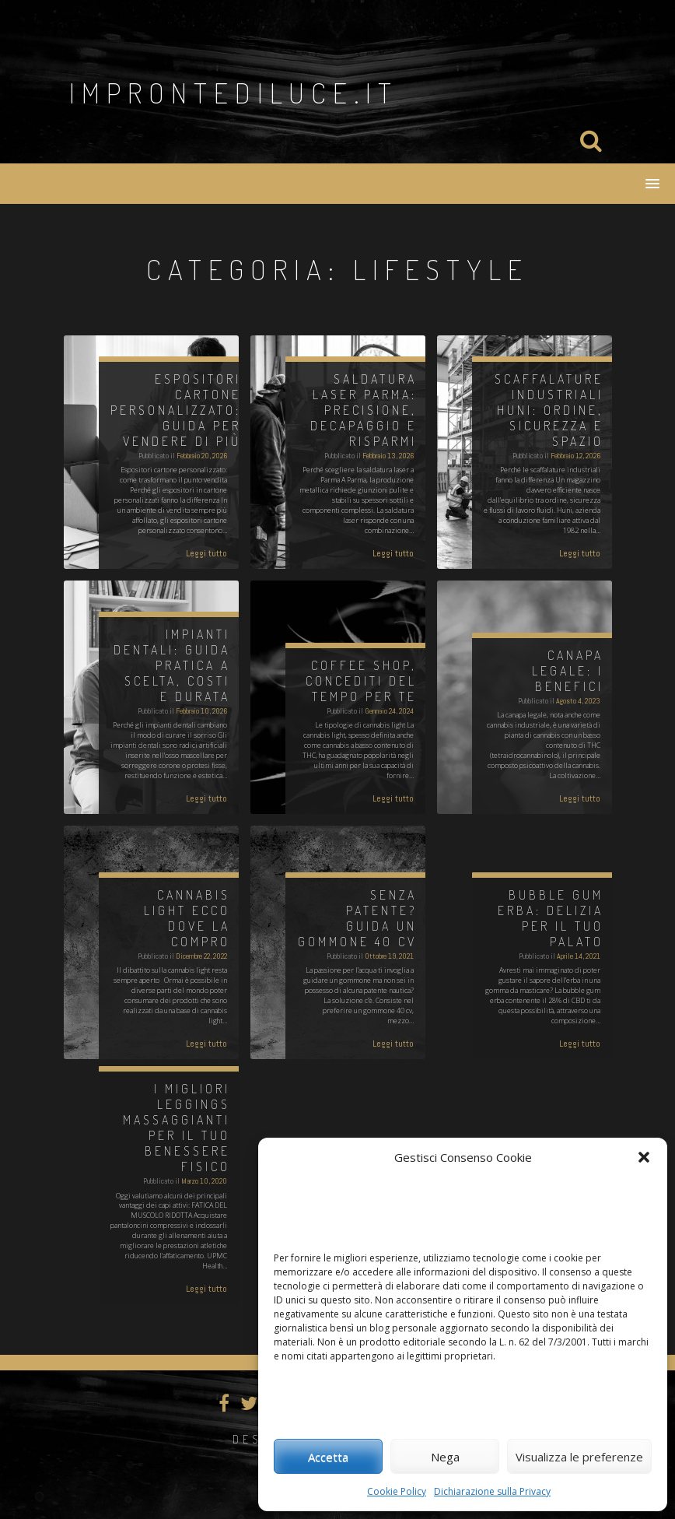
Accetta (328, 1457)
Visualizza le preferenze (579, 1457)
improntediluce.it (233, 93)
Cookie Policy (396, 1491)
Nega (445, 1457)
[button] (644, 1157)
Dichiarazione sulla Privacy (492, 1491)
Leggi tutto (206, 553)
